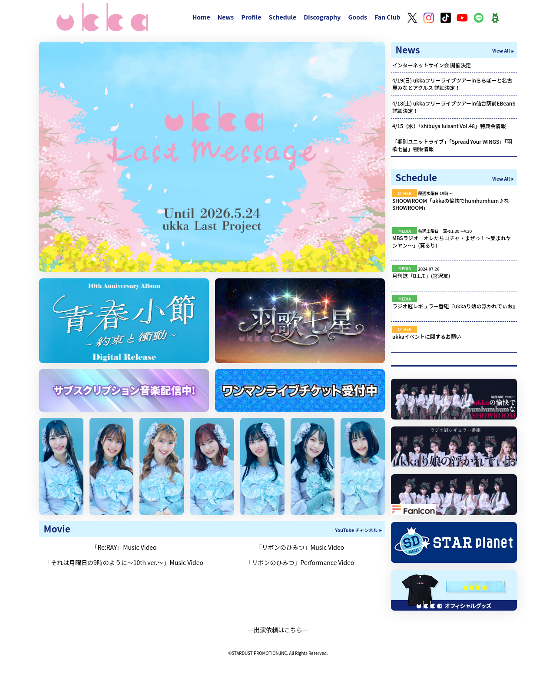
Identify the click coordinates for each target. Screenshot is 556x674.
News (226, 17)
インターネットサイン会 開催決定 (431, 65)
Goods (357, 17)
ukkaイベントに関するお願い (426, 336)
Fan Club (387, 17)
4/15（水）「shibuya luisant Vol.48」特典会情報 (449, 125)
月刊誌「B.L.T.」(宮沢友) (421, 275)
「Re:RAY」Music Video (123, 547)
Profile (251, 17)
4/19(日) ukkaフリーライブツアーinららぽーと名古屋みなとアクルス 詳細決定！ (452, 83)
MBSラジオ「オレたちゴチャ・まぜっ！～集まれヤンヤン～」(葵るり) (451, 241)
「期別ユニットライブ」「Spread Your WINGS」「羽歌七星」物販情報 (452, 145)
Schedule (282, 17)
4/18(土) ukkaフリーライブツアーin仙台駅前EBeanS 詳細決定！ (453, 106)
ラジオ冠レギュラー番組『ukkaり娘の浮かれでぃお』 (455, 306)
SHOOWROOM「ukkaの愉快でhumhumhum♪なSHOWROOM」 (450, 204)
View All (501, 50)
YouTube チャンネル (356, 530)
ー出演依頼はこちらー (278, 629)
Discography (322, 17)
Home (201, 17)
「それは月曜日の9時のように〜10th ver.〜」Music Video (124, 562)
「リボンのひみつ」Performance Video (300, 562)
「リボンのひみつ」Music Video (300, 547)
